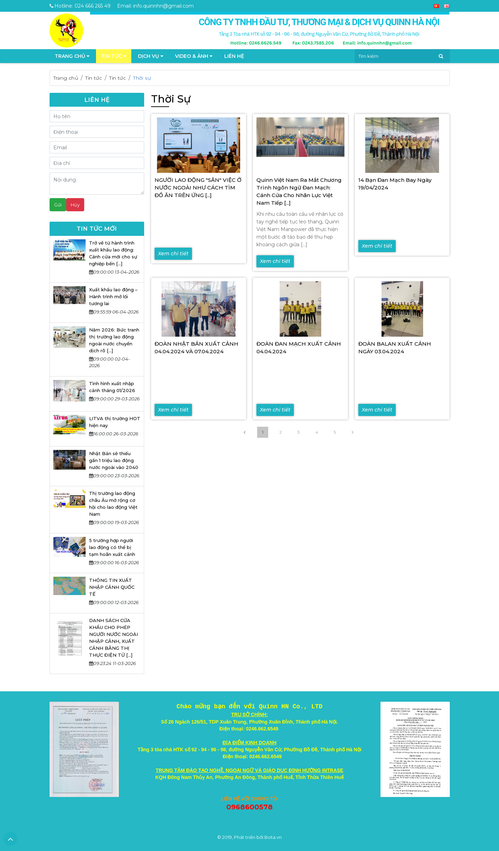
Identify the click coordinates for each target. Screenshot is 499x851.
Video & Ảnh (193, 56)
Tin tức (113, 56)
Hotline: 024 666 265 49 (80, 6)
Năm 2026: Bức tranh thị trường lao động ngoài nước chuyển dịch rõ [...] (114, 340)
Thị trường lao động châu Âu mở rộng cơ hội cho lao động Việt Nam (113, 503)
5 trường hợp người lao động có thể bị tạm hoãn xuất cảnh (112, 547)
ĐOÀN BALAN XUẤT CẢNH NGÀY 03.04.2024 (394, 347)
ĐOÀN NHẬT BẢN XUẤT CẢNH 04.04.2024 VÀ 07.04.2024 (196, 347)
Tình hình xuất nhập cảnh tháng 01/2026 (112, 387)
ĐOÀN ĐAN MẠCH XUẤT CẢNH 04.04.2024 (298, 347)
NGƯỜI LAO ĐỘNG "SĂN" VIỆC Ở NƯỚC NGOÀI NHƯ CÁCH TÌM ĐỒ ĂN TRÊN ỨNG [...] (198, 187)
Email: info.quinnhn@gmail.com (155, 6)
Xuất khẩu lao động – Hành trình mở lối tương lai (113, 296)
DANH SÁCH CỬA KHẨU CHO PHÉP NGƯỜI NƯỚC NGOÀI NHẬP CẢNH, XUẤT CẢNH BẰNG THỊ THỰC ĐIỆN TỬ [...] (113, 638)
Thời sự (142, 78)
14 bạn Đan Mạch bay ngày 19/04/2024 (394, 184)
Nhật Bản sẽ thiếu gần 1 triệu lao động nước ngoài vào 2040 (113, 460)
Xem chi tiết (173, 253)
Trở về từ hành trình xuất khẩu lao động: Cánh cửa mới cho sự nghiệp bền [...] (113, 253)
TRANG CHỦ (72, 56)
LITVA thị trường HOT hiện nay (114, 422)
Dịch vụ (150, 56)
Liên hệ (234, 56)
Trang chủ (65, 78)
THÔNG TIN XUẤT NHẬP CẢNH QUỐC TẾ (111, 587)
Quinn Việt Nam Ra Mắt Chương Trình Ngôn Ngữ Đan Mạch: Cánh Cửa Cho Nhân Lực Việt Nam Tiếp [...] (299, 191)
